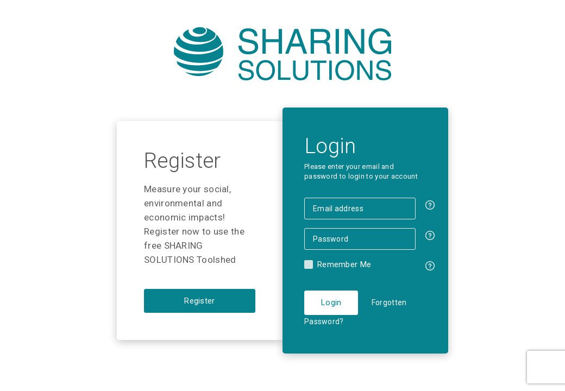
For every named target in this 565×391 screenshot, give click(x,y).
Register (199, 301)
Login (331, 302)
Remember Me (344, 264)
